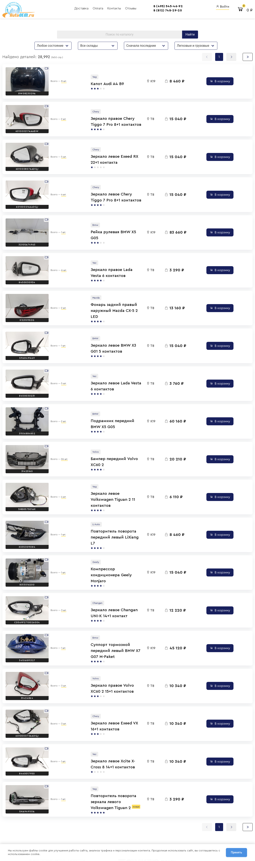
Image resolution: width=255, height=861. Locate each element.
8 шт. (60, 82)
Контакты (92, 9)
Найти (190, 36)
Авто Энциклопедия (157, 823)
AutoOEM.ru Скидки (156, 833)
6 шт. (60, 257)
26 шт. (61, 433)
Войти (222, 7)
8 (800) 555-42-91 (121, 828)
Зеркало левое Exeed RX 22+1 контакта (107, 155)
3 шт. (60, 574)
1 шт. (60, 222)
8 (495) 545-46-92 (146, 6)
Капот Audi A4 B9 (85, 85)
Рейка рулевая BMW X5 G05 (96, 225)
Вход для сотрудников (196, 810)
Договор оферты (55, 836)
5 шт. (60, 152)
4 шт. (60, 187)
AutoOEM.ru (151, 817)
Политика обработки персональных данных (70, 831)
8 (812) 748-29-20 (145, 11)
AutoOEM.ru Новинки (157, 828)
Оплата (76, 9)
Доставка (60, 9)
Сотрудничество (54, 840)
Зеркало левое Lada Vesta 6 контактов (106, 366)
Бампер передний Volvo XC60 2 (99, 436)
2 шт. (60, 117)
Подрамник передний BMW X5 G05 (103, 401)
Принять (236, 852)
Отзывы (109, 9)
